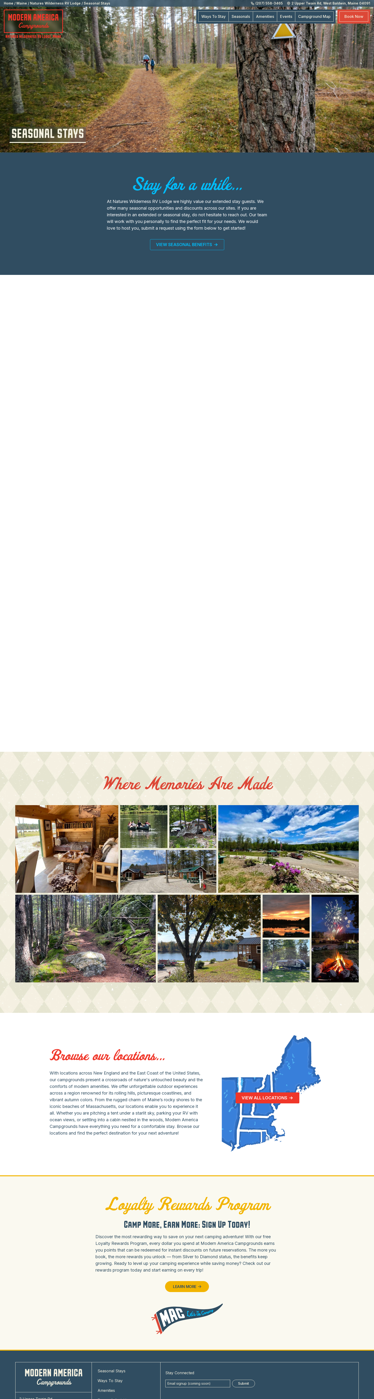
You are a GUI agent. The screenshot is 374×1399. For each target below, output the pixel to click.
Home (8, 3)
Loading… (187, 515)
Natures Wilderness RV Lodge (55, 3)
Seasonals (241, 16)
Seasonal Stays (97, 3)
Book (353, 16)
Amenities (265, 16)
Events (286, 16)
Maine (21, 3)
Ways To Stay (213, 16)
